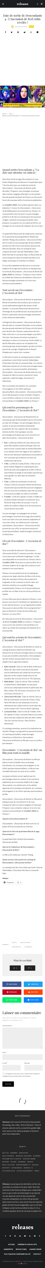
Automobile (8, 1159)
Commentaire (7, 1025)
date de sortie (25, 942)
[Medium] (34, 1239)
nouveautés (17, 946)
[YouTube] (24, 1239)
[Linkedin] (29, 1239)
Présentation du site (27, 1248)
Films (31, 26)
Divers (6, 1165)
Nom (4, 1056)
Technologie (9, 1174)
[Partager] (5, 32)
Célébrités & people (12, 1162)
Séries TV (29, 1171)
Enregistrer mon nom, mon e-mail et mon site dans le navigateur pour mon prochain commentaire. (21, 1079)
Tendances (28, 946)
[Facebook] (5, 1239)
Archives (24, 1156)
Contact (37, 1258)
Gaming (22, 1165)
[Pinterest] (15, 1239)
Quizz (36, 1168)
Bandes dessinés (24, 1159)
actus (15, 942)
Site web (27, 1067)
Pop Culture (9, 1168)
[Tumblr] (39, 1239)
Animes (14, 1156)
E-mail (4, 1067)
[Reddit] (19, 1239)
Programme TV (24, 1168)
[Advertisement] (22, 65)
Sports (6, 1171)
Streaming (17, 1171)
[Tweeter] (11, 32)
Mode (30, 1165)
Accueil (11, 1248)
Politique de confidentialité (17, 1258)
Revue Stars (21, 1253)
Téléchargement (25, 1174)
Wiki (37, 1174)
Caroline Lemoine (21, 26)
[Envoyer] (24, 32)
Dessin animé (30, 1162)
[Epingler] (18, 32)
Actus (6, 1156)
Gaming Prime (35, 1253)
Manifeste (8, 1253)
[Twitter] (10, 1239)
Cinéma (37, 1159)
